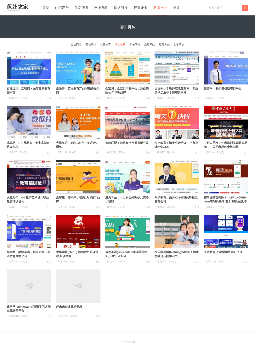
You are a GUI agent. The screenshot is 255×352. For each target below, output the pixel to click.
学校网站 (134, 44)
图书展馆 (90, 44)
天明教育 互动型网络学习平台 (223, 252)
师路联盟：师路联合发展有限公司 (127, 142)
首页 (45, 8)
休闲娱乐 (62, 8)
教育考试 (164, 44)
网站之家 (131, 341)
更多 (176, 8)
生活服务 (81, 8)
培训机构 (120, 44)
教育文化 (160, 8)
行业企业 (141, 8)
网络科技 (121, 8)
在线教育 (105, 44)
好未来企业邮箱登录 (69, 306)
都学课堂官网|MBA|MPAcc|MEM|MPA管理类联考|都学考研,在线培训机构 (225, 201)
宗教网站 (149, 44)
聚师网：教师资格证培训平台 (222, 88)
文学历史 (178, 44)
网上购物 (101, 8)
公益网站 (76, 44)
